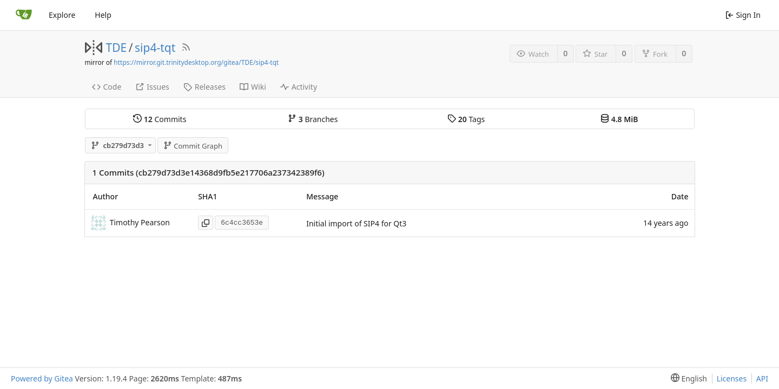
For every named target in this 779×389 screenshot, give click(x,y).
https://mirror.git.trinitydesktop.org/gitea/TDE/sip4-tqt (196, 62)
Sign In (743, 15)
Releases (204, 87)
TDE (116, 47)
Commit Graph (192, 146)
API (762, 378)
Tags (466, 119)
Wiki (253, 87)
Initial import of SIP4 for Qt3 (356, 223)
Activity (298, 87)
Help (103, 15)
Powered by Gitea (42, 378)
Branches (313, 119)
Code (107, 87)
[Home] (24, 15)
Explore (62, 15)
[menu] (686, 378)
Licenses (732, 378)
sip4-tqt (155, 47)
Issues (152, 87)
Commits (159, 119)
